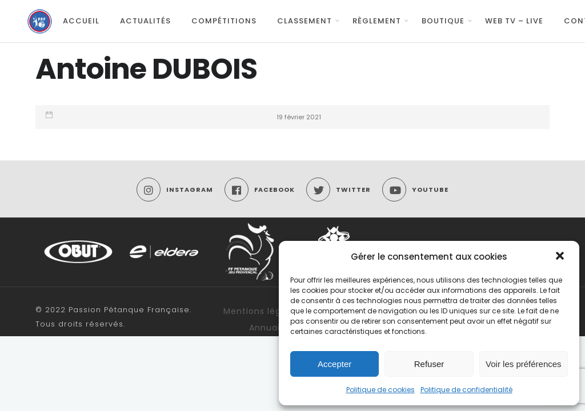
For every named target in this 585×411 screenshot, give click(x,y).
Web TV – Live (514, 20)
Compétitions (224, 20)
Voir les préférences (524, 364)
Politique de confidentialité (466, 389)
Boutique (443, 20)
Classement (304, 20)
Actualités (145, 20)
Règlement (376, 20)
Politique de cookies (380, 389)
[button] (561, 257)
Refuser (429, 364)
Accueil (81, 20)
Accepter (334, 364)
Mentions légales (261, 311)
